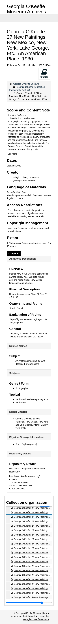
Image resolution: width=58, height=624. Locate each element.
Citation (44, 73)
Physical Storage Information (26, 437)
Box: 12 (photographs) (26, 444)
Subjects (14, 373)
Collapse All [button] (14, 253)
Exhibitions (20, 402)
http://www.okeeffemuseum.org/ (24, 476)
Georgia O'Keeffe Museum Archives (26, 9)
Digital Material (18, 412)
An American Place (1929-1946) (30, 361)
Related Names (18, 346)
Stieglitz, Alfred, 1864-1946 (26, 177)
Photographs (21, 388)
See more (13, 154)
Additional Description (22, 258)
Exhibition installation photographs (31, 399)
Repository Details (20, 453)
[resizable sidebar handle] (29, 602)
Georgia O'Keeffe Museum (26, 84)
